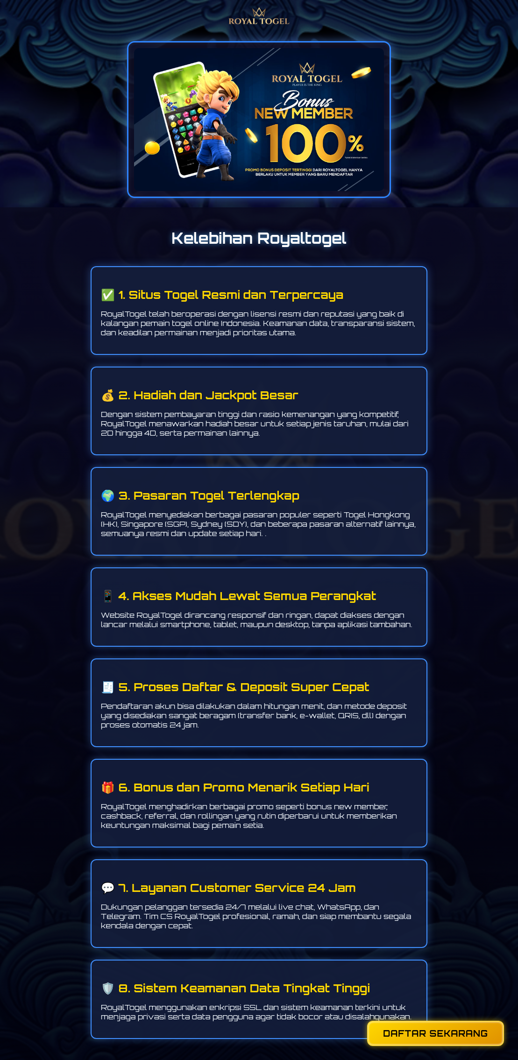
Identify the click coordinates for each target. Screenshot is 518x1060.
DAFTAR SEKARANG (435, 1033)
